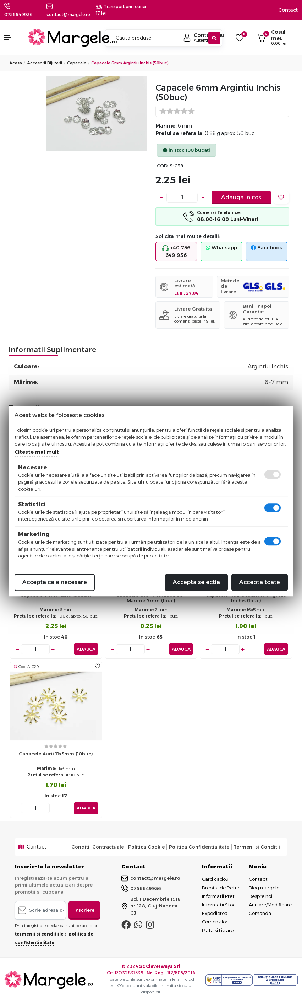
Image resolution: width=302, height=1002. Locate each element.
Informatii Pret (218, 896)
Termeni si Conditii (257, 846)
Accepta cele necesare (54, 582)
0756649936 (18, 14)
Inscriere (84, 909)
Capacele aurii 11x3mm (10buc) (56, 753)
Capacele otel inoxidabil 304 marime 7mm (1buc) (151, 598)
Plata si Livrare (218, 930)
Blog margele (264, 887)
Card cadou (215, 879)
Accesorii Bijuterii (44, 62)
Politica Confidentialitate (199, 846)
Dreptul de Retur (221, 887)
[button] (12, 37)
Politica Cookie (146, 846)
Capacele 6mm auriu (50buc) (56, 595)
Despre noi (260, 896)
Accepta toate (259, 582)
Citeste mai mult (37, 452)
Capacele (76, 62)
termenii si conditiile (39, 933)
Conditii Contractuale (97, 846)
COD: (163, 165)
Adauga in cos (241, 197)
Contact (288, 10)
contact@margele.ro (150, 877)
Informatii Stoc (219, 904)
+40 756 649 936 (176, 251)
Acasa (15, 62)
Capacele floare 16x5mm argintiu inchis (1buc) (246, 598)
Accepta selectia (196, 582)
